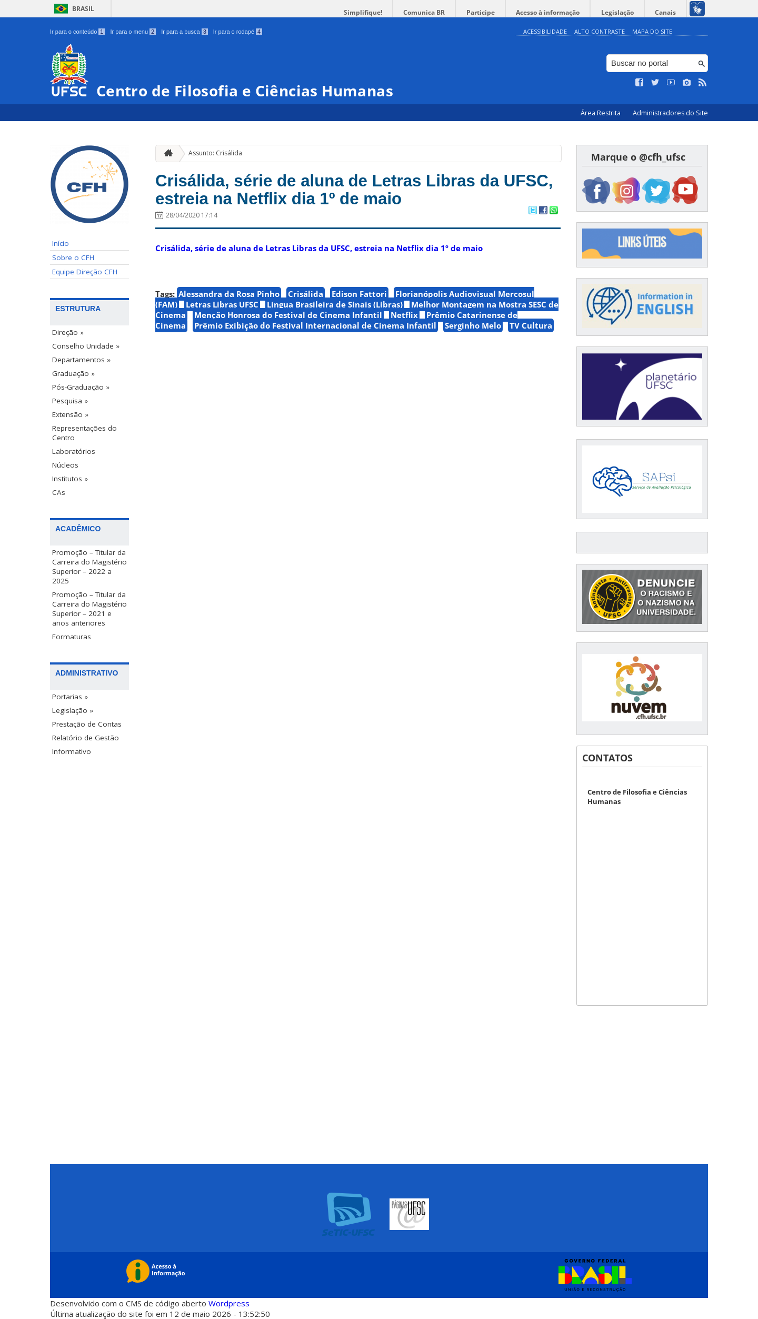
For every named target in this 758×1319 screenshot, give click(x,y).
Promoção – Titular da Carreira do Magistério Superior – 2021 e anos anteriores (89, 609)
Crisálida (305, 298)
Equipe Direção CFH (84, 271)
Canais (667, 12)
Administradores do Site (670, 112)
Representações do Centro (84, 432)
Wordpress (229, 1303)
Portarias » (70, 696)
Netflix (404, 319)
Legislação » (72, 710)
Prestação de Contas (87, 724)
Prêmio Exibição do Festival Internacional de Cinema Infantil (315, 329)
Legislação (623, 12)
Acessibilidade (545, 31)
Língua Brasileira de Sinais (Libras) (335, 308)
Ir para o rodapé (237, 31)
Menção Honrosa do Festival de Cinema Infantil (288, 319)
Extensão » (70, 414)
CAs (58, 492)
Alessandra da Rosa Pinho (229, 298)
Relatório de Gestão (85, 737)
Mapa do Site (652, 31)
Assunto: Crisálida (215, 152)
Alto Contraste (599, 31)
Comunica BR (442, 12)
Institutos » (70, 478)
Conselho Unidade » (85, 346)
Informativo (71, 751)
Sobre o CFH (73, 257)
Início (60, 243)
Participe (494, 12)
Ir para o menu (133, 31)
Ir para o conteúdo (77, 31)
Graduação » (73, 373)
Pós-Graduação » (80, 387)
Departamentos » (81, 359)
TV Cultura (531, 329)
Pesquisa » (70, 400)
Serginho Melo (473, 329)
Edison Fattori (359, 298)
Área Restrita (601, 112)
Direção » (68, 332)
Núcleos (65, 465)
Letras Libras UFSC (222, 308)
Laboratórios (73, 451)
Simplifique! (384, 12)
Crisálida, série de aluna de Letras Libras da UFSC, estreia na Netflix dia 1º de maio (347, 192)
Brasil (83, 8)
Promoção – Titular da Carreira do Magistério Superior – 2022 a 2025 (89, 567)
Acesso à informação (558, 12)
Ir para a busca (184, 31)
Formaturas (71, 636)
